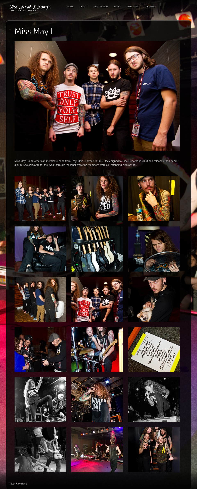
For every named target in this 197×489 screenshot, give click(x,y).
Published (133, 6)
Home (70, 6)
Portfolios (101, 6)
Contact (151, 6)
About (84, 6)
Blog (117, 6)
